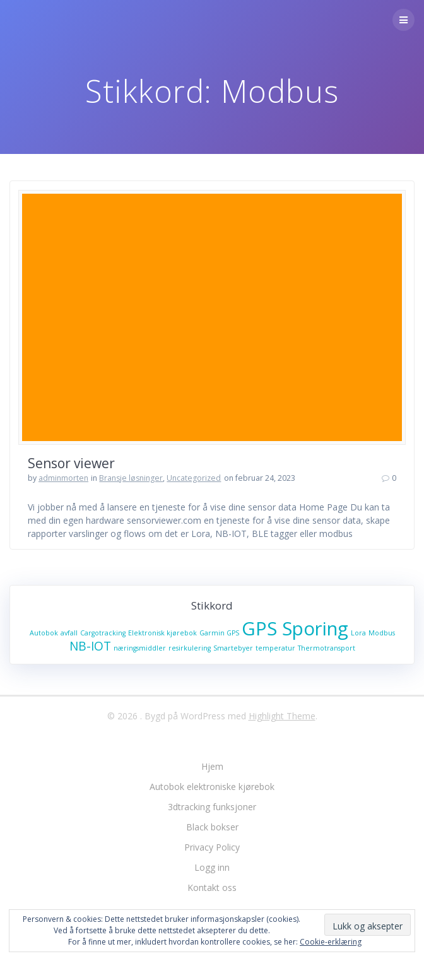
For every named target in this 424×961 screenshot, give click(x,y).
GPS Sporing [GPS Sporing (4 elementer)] (295, 628)
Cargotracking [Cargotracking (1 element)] (103, 632)
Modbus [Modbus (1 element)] (381, 632)
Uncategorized (194, 478)
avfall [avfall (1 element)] (69, 632)
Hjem (212, 766)
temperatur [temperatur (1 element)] (275, 648)
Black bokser (212, 827)
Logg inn (212, 867)
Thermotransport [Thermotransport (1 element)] (326, 648)
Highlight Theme (282, 716)
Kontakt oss (212, 887)
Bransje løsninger (131, 478)
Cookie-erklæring (331, 941)
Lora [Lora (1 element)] (358, 632)
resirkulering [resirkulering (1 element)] (189, 648)
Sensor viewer (71, 463)
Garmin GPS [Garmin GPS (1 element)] (219, 632)
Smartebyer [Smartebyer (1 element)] (233, 648)
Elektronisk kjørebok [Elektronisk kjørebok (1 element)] (162, 632)
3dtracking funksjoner (212, 807)
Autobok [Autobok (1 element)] (44, 632)
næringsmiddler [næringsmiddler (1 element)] (140, 648)
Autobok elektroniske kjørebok (212, 787)
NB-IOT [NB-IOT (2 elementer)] (90, 646)
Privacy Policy (212, 847)
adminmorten (63, 478)
